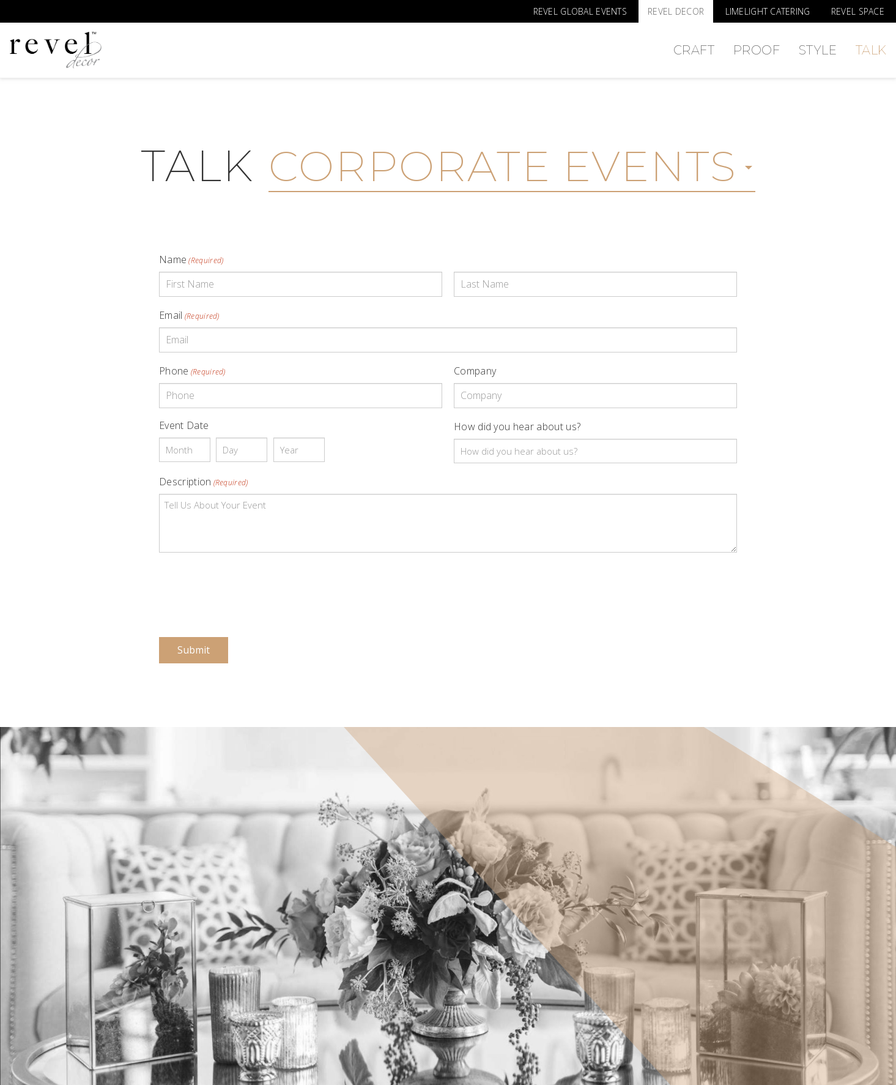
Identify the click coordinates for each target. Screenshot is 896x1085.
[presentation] (252, 586)
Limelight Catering (767, 11)
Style (818, 50)
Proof (756, 50)
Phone (192, 371)
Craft (694, 50)
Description (203, 481)
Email (189, 315)
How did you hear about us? (517, 426)
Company (475, 371)
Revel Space (857, 11)
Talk (871, 50)
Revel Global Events (580, 11)
